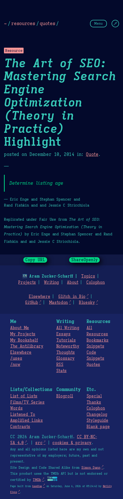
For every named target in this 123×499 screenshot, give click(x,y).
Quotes (93, 364)
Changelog (97, 414)
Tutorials (66, 340)
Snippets (95, 346)
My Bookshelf (24, 340)
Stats (61, 370)
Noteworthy (67, 346)
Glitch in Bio (72, 296)
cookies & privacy (72, 442)
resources (23, 23)
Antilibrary (26, 346)
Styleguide (97, 420)
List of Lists (23, 396)
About (72, 282)
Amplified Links (26, 420)
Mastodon (58, 302)
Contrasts (20, 426)
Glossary (65, 358)
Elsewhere (39, 296)
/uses (16, 358)
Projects (27, 282)
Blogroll (64, 396)
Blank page (98, 426)
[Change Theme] (115, 23)
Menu (98, 23)
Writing (51, 282)
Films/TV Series (27, 402)
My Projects (22, 334)
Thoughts (65, 352)
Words (16, 408)
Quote (92, 154)
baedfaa (37, 486)
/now (15, 364)
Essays (63, 334)
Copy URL (35, 259)
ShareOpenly (84, 259)
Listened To (22, 414)
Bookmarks (98, 340)
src (38, 442)
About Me (19, 327)
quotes (47, 23)
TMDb (37, 480)
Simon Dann (90, 468)
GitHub (31, 302)
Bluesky (87, 302)
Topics (88, 276)
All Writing (67, 327)
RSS (59, 364)
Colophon (95, 282)
